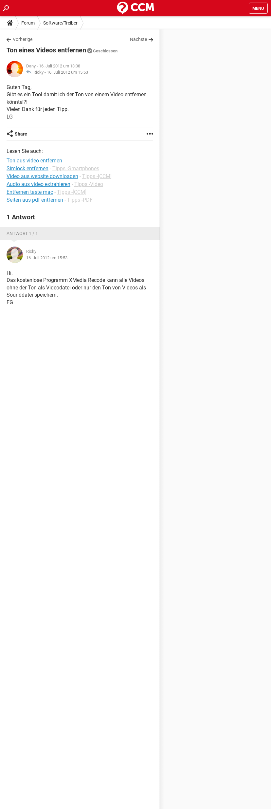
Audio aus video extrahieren (38, 184)
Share (21, 134)
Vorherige (22, 39)
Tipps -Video (88, 184)
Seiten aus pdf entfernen (35, 200)
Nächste (138, 39)
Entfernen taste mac (30, 192)
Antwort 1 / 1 (22, 233)
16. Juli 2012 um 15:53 (67, 72)
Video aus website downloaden (42, 176)
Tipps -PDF (80, 200)
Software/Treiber (60, 23)
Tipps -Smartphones (75, 168)
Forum (28, 23)
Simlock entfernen (27, 168)
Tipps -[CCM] (97, 176)
